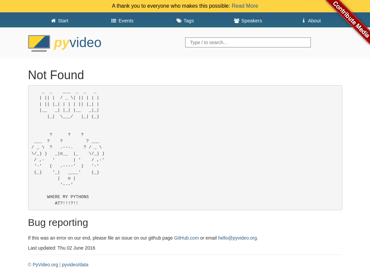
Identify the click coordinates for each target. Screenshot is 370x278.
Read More (245, 6)
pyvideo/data (75, 264)
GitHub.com (186, 238)
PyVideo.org (45, 264)
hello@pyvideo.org (237, 238)
